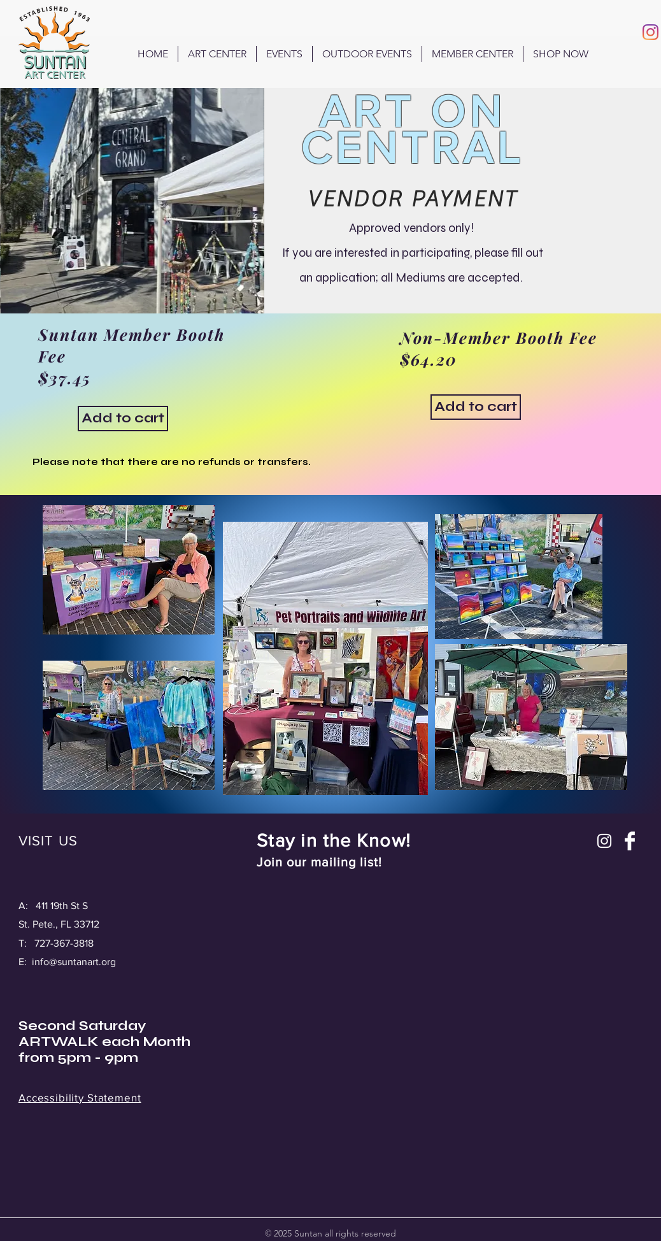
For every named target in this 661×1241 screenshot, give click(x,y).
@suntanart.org (82, 961)
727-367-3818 (64, 943)
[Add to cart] (123, 418)
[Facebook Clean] (629, 840)
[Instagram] (650, 32)
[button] (367, 54)
